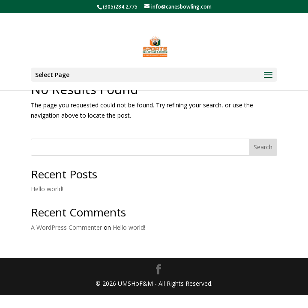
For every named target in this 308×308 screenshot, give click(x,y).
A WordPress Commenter (66, 227)
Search (263, 147)
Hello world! (47, 189)
